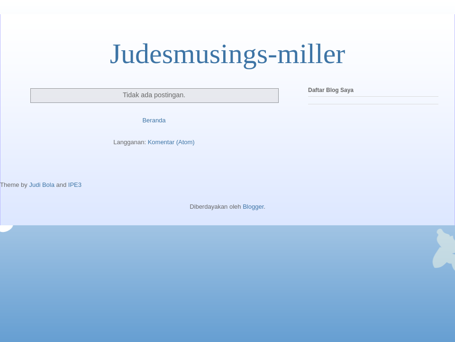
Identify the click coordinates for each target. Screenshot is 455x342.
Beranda (153, 120)
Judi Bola (41, 184)
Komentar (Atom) (171, 142)
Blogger (253, 206)
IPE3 (75, 184)
